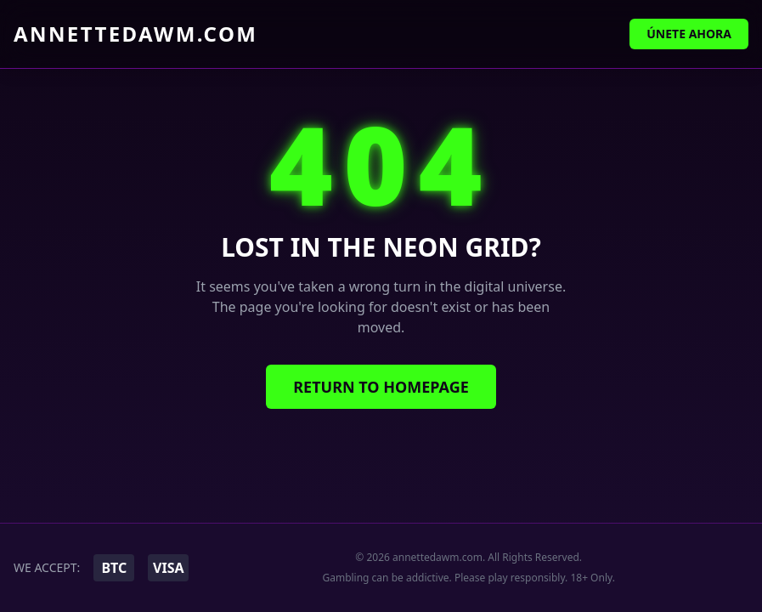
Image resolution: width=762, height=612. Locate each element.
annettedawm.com (135, 34)
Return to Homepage (381, 387)
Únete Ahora (688, 34)
